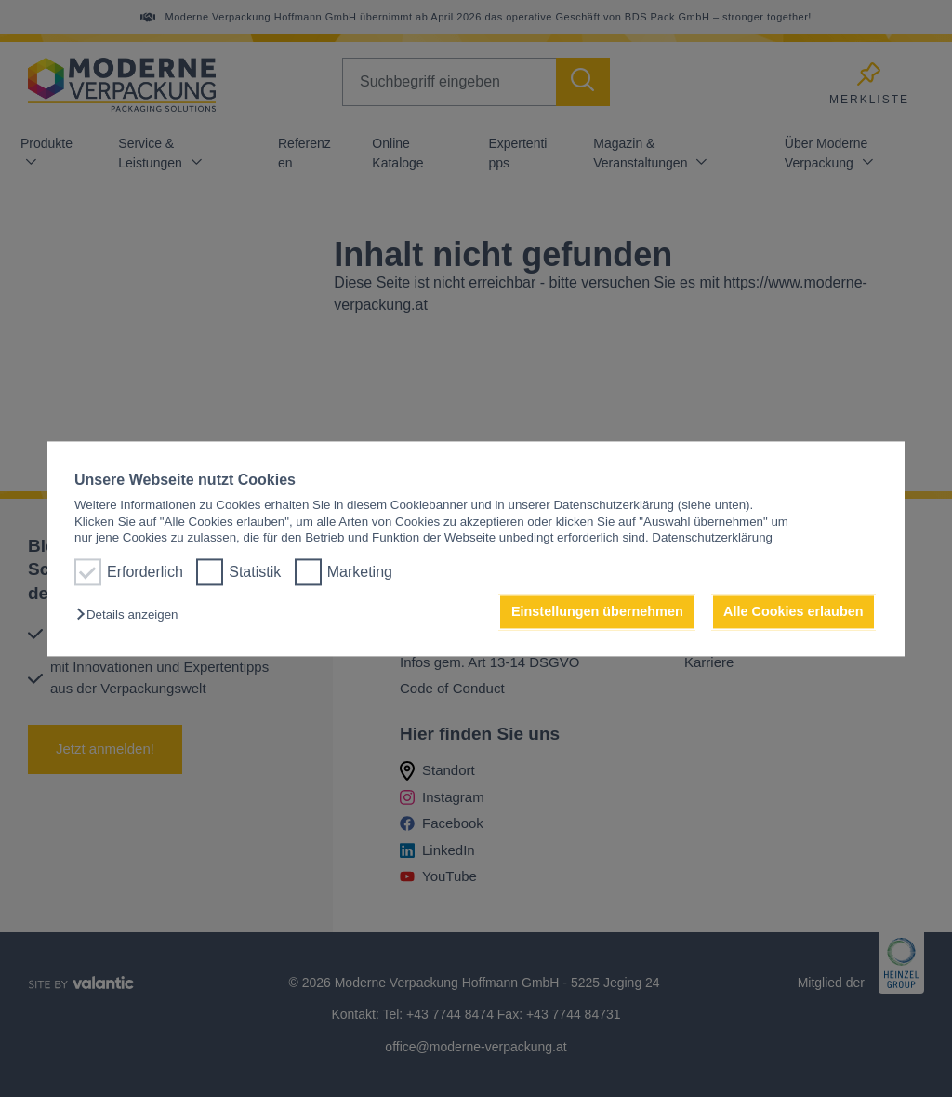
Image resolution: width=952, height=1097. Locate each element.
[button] (131, 615)
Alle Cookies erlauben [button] (793, 612)
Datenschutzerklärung (712, 537)
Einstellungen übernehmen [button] (597, 612)
